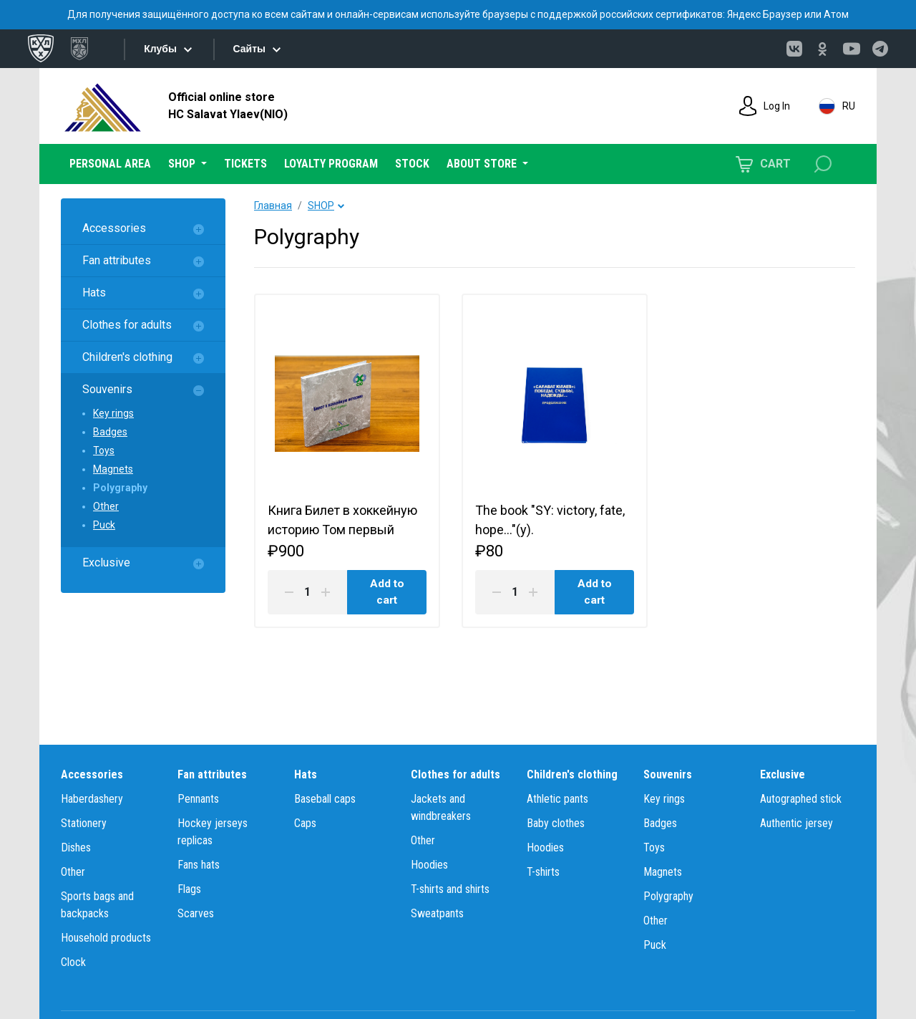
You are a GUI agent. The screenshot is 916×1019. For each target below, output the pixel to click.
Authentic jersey (796, 823)
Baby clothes (556, 823)
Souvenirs (107, 389)
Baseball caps (325, 799)
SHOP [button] (183, 163)
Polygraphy (120, 487)
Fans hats (198, 864)
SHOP (321, 205)
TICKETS (245, 163)
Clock (73, 962)
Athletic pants (557, 799)
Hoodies (429, 864)
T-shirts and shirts (450, 889)
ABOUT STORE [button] (483, 163)
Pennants (198, 799)
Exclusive (106, 562)
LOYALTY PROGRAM (331, 163)
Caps (305, 823)
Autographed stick (801, 799)
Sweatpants (437, 913)
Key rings (113, 413)
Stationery (84, 823)
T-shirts (543, 872)
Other (106, 506)
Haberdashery (92, 799)
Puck (104, 525)
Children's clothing (127, 357)
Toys (103, 450)
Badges (110, 432)
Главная (273, 205)
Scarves (195, 913)
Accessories (114, 228)
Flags (189, 889)
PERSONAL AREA (110, 163)
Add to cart (386, 594)
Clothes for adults (127, 325)
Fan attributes (116, 260)
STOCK (412, 163)
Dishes (76, 847)
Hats (94, 292)
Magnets (113, 469)
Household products (106, 938)
